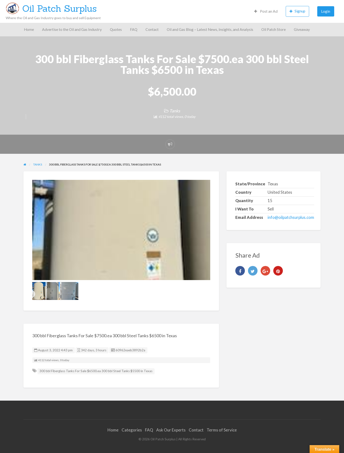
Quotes (116, 29)
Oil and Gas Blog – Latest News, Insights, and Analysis (210, 29)
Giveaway (302, 29)
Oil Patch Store (273, 29)
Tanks (174, 110)
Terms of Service (222, 429)
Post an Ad (266, 11)
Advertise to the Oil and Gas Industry (72, 29)
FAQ (133, 29)
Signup (297, 11)
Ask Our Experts (171, 429)
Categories (132, 429)
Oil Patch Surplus (59, 8)
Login (325, 11)
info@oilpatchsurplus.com (291, 217)
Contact (152, 29)
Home (29, 29)
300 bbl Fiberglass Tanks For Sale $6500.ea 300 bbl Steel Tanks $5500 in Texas (95, 371)
